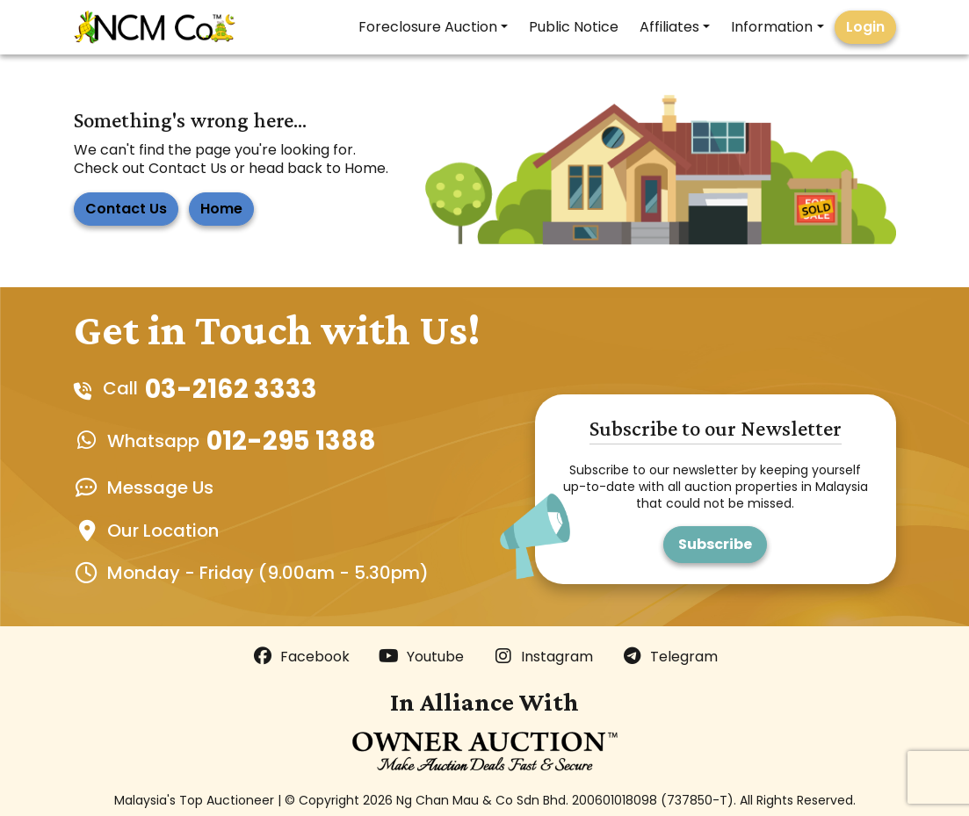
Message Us (160, 487)
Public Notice (573, 27)
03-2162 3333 (231, 388)
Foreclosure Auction (427, 27)
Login (865, 27)
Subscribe (715, 544)
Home (221, 209)
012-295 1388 (291, 440)
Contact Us (126, 209)
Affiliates (669, 27)
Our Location (163, 530)
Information (772, 27)
